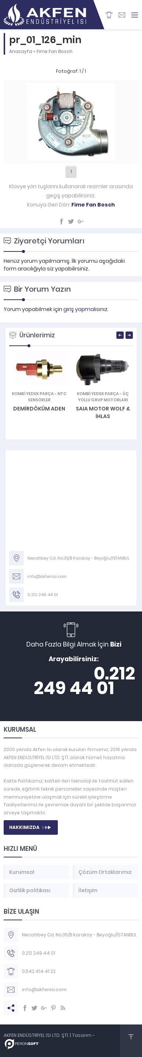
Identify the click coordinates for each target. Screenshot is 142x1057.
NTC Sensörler (47, 397)
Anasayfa (20, 51)
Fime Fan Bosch (54, 51)
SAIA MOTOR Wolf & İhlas (103, 412)
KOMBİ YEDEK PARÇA (33, 394)
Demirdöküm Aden (39, 408)
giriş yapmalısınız (85, 309)
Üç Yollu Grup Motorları (103, 397)
